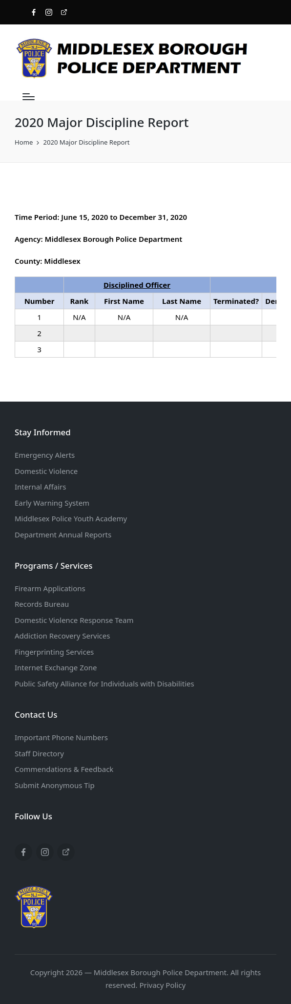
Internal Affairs (40, 486)
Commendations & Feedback (64, 769)
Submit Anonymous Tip (55, 785)
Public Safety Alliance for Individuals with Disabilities (104, 683)
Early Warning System (52, 503)
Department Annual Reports (63, 534)
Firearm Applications (50, 588)
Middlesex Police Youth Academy (71, 518)
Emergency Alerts (45, 455)
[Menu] (28, 96)
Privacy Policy (162, 985)
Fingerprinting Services (54, 652)
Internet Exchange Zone (56, 667)
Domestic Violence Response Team (74, 620)
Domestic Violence (46, 471)
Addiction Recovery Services (62, 636)
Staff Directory (39, 753)
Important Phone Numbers (61, 737)
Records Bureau (42, 604)
